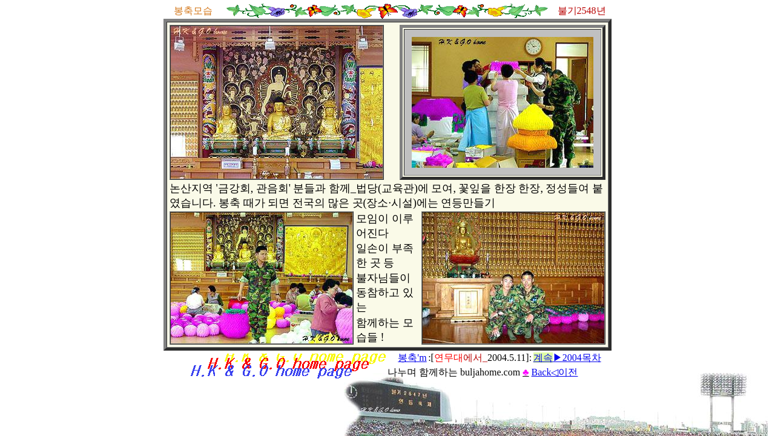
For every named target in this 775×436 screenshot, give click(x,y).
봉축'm (412, 357)
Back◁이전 (555, 372)
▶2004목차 (567, 357)
